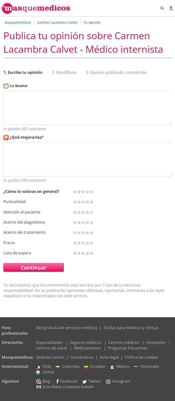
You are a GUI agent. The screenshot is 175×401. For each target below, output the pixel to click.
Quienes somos (50, 357)
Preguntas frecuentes (127, 348)
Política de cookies (141, 357)
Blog (43, 381)
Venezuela (146, 366)
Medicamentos (87, 348)
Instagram (118, 381)
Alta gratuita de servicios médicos (66, 327)
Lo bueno (19, 85)
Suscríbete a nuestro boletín (65, 386)
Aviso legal (109, 357)
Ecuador (95, 366)
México (119, 366)
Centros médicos (123, 342)
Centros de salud (51, 348)
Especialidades (49, 342)
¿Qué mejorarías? (27, 137)
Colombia (68, 366)
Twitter (91, 381)
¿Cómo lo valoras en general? (31, 191)
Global (45, 372)
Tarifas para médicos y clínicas (131, 327)
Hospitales (156, 342)
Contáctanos (82, 357)
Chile (43, 366)
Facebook (66, 381)
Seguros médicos (85, 342)
